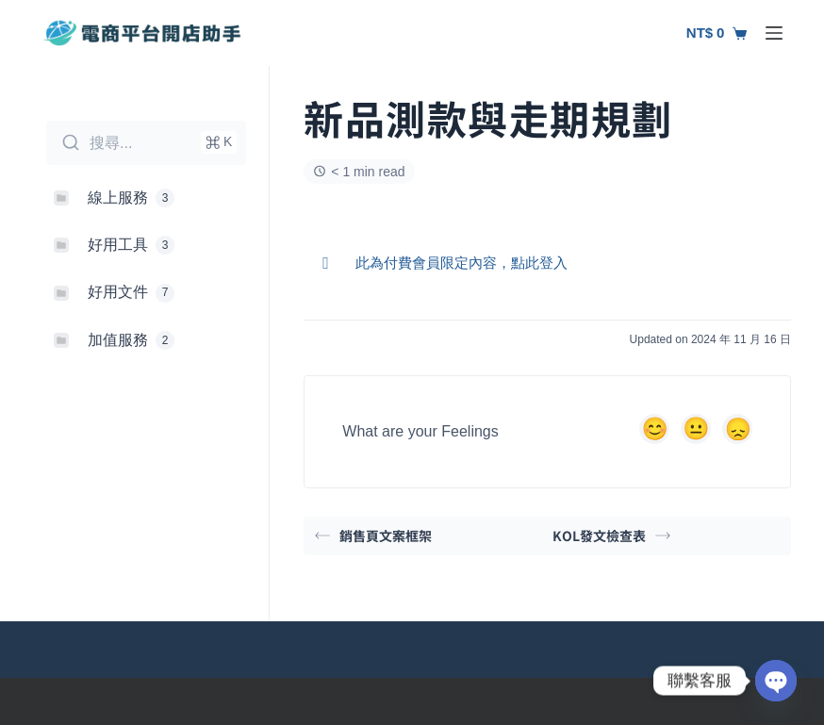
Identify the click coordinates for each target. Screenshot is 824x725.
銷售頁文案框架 (373, 535)
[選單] (774, 33)
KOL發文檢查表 (611, 535)
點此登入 (539, 263)
